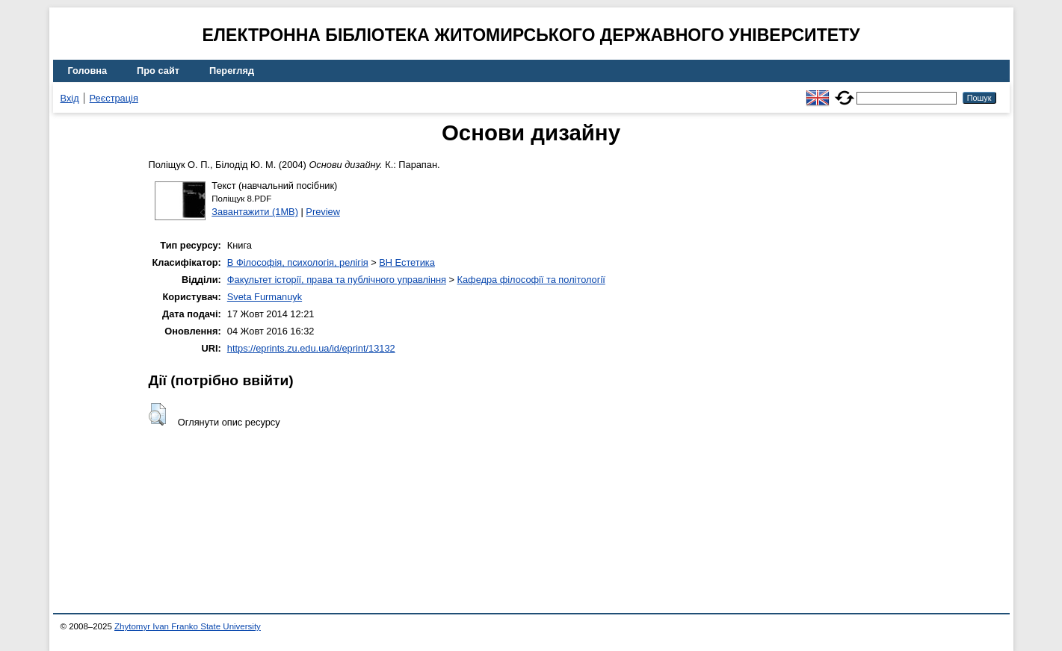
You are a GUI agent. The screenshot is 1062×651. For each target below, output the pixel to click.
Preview (323, 211)
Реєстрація (114, 98)
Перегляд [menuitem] (231, 70)
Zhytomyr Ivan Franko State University (187, 626)
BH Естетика (407, 262)
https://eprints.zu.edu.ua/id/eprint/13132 (311, 348)
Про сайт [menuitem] (158, 70)
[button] (157, 414)
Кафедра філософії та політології (531, 279)
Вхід (70, 98)
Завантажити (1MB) (255, 211)
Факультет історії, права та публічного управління (336, 279)
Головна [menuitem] (88, 70)
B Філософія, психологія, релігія (297, 262)
